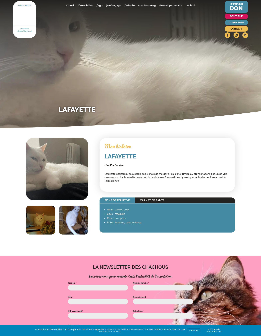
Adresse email (75, 311)
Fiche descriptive (117, 200)
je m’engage (113, 5)
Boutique (236, 16)
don (236, 8)
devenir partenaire (170, 5)
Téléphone (138, 311)
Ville (70, 297)
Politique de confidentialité (214, 330)
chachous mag (147, 5)
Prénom (72, 283)
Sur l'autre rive (114, 165)
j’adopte (130, 5)
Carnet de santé (152, 200)
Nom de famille (141, 283)
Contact (236, 28)
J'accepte (193, 330)
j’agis (100, 5)
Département (139, 297)
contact (190, 5)
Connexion (236, 22)
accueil (70, 5)
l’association (85, 5)
